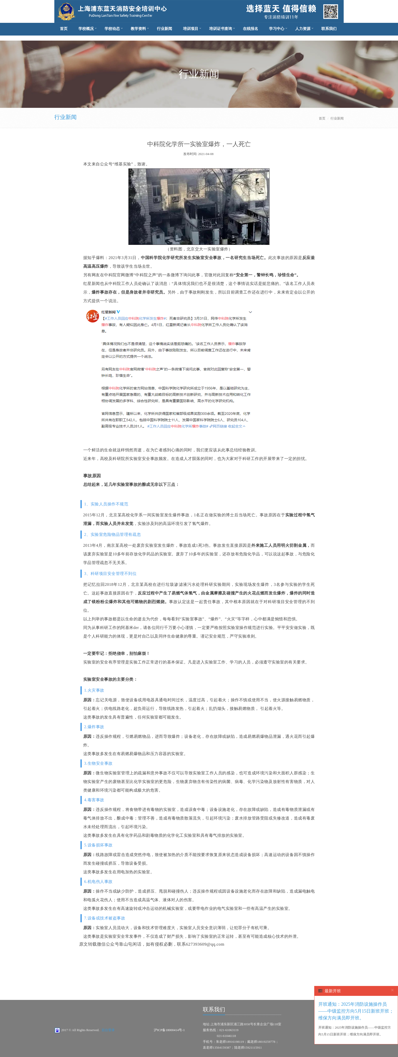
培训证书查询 (220, 29)
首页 (64, 29)
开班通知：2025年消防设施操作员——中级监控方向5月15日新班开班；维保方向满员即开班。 (356, 1011)
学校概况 (86, 29)
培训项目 (190, 29)
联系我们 (329, 29)
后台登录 (108, 1030)
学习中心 (276, 29)
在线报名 (250, 29)
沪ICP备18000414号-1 (169, 1030)
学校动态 (112, 29)
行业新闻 (164, 29)
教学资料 (138, 29)
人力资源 (302, 29)
